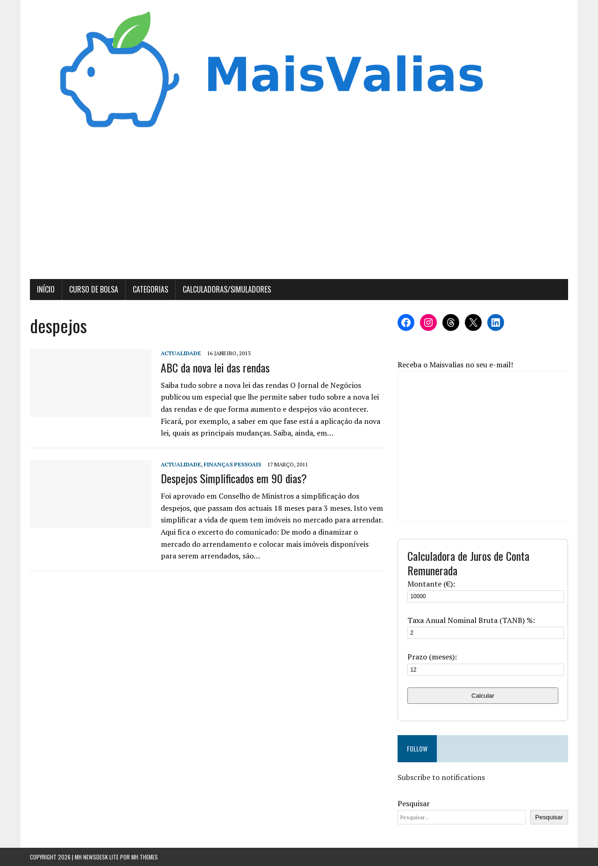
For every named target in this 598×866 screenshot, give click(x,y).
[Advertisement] (299, 208)
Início (46, 289)
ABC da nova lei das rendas (215, 367)
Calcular (482, 695)
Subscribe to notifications (441, 777)
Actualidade (181, 353)
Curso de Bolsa (93, 289)
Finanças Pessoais (232, 464)
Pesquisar (414, 803)
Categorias (150, 289)
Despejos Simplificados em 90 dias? (234, 478)
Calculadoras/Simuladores (227, 289)
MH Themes (144, 857)
